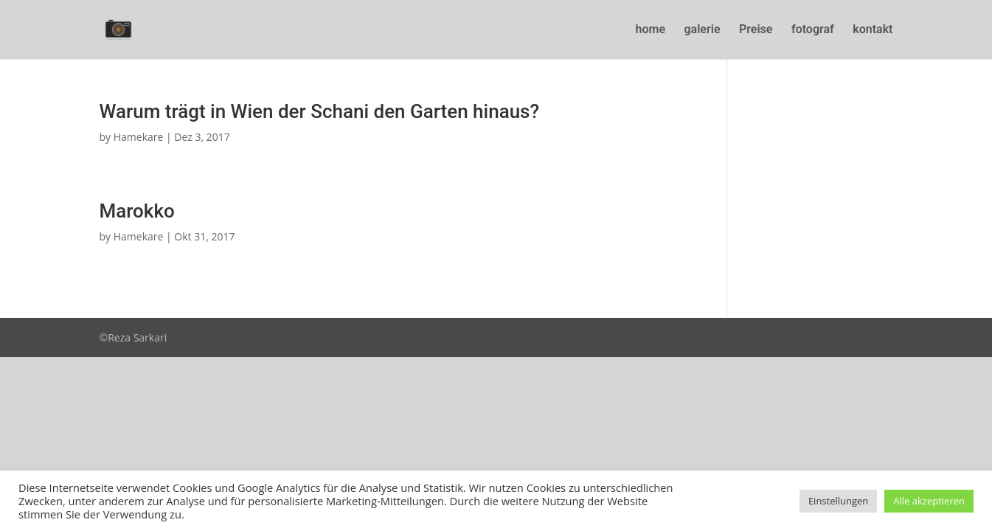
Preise (755, 30)
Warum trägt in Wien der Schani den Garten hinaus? (320, 111)
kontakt (872, 30)
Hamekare (139, 137)
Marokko (137, 211)
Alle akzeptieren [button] (929, 500)
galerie (702, 30)
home (651, 30)
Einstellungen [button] (838, 500)
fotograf (812, 30)
